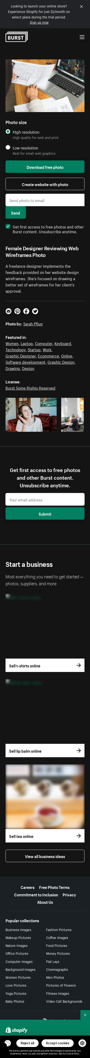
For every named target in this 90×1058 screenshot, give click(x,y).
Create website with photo (45, 184)
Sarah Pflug (33, 323)
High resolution (26, 132)
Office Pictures (17, 953)
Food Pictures (56, 945)
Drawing (13, 368)
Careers (28, 887)
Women (12, 343)
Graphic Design (61, 361)
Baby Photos (15, 1001)
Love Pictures (16, 985)
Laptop (27, 343)
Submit (45, 513)
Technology (15, 349)
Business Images (18, 929)
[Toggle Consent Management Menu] (8, 1043)
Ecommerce (48, 355)
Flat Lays (52, 961)
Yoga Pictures (16, 993)
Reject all (27, 1043)
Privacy (69, 894)
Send (15, 212)
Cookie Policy (72, 1053)
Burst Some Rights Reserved (30, 387)
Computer (43, 343)
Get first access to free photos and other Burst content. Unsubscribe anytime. (45, 228)
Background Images (21, 969)
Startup (34, 349)
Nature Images (17, 945)
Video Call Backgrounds (64, 1001)
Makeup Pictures (18, 937)
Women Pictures (18, 977)
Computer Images (19, 961)
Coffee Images (57, 937)
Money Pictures (58, 953)
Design (28, 368)
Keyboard (62, 343)
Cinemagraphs (57, 969)
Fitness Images (57, 993)
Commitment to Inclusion (36, 894)
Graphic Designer (21, 355)
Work (47, 349)
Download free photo (45, 167)
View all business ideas (45, 856)
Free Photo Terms (54, 887)
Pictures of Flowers (61, 985)
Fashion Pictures (59, 929)
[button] (8, 1043)
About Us (45, 902)
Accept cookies (57, 1043)
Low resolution (25, 147)
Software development (25, 361)
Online (66, 355)
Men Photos (55, 977)
